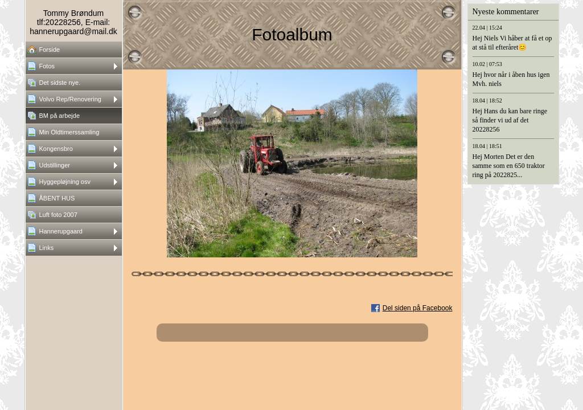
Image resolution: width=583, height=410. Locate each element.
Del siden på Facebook (418, 308)
